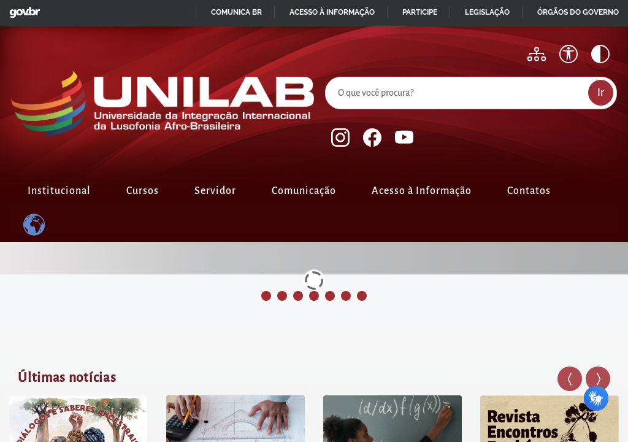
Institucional (59, 190)
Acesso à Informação (422, 190)
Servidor (215, 190)
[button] (569, 378)
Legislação (487, 12)
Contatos (529, 190)
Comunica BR (236, 12)
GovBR (22, 9)
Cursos (142, 190)
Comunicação (304, 190)
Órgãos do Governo (578, 12)
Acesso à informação (332, 12)
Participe (419, 12)
